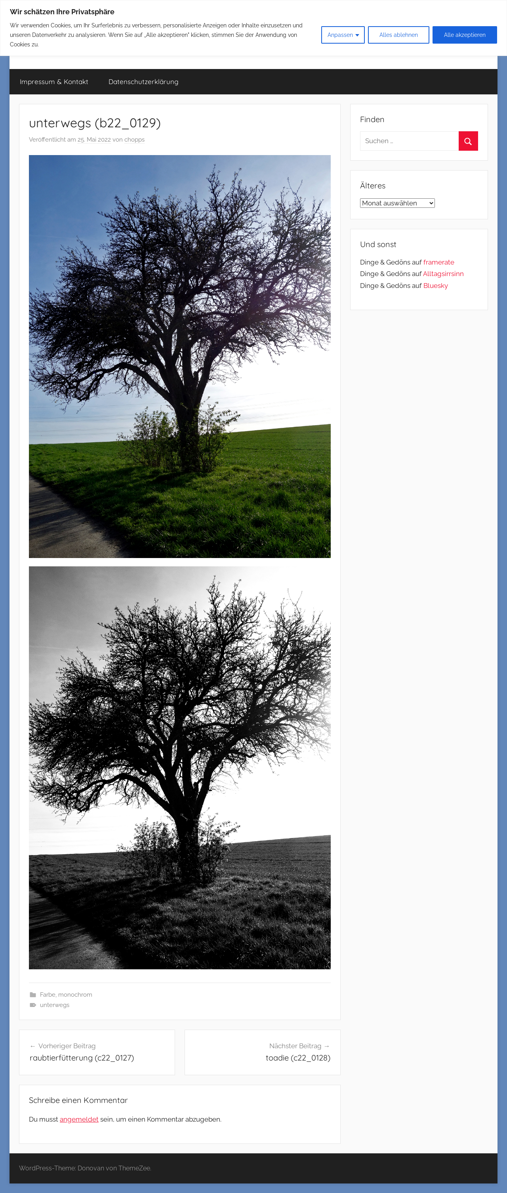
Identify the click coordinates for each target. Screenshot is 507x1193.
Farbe (47, 994)
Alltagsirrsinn (443, 274)
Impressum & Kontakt (54, 81)
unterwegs (54, 1005)
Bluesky (435, 286)
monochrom (75, 994)
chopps (134, 139)
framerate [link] (438, 262)
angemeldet (79, 1119)
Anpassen (340, 35)
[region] (253, 28)
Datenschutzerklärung (144, 81)
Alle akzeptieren (465, 35)
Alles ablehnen (398, 35)
